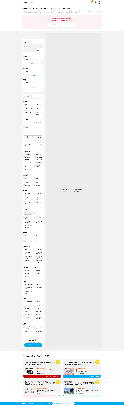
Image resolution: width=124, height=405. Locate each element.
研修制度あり (39, 301)
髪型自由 (38, 270)
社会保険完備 (28, 314)
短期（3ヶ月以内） (39, 109)
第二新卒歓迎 (28, 169)
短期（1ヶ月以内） (28, 109)
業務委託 (38, 185)
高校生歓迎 (38, 154)
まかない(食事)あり (28, 302)
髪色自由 (27, 270)
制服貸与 (27, 311)
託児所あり (27, 317)
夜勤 (37, 241)
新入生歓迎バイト (39, 123)
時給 (26, 137)
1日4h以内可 (39, 193)
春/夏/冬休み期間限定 (39, 113)
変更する (33, 63)
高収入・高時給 (28, 145)
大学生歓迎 (27, 157)
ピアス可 (38, 273)
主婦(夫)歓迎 (39, 159)
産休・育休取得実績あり (39, 317)
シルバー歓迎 (28, 162)
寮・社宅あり (28, 308)
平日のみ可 (38, 217)
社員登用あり (39, 314)
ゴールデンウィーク (28, 123)
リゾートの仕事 (28, 203)
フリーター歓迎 (28, 166)
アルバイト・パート (28, 179)
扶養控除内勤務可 (28, 194)
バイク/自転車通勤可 (28, 288)
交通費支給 (27, 306)
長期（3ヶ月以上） (28, 113)
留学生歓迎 (38, 162)
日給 (33, 137)
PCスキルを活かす (39, 327)
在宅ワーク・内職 (39, 198)
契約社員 (27, 182)
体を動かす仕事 (28, 198)
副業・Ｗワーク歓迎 (39, 166)
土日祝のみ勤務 (28, 217)
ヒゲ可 (37, 276)
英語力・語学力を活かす (28, 327)
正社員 (37, 178)
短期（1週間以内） (39, 105)
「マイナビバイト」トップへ (62, 25)
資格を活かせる (39, 332)
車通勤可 (38, 284)
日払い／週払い (39, 145)
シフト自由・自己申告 (28, 222)
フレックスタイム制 (39, 222)
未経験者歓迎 (28, 154)
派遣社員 (38, 182)
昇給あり (38, 308)
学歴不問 (27, 159)
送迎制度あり (39, 306)
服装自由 (27, 273)
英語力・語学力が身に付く (39, 288)
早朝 (26, 235)
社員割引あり (39, 311)
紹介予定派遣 (28, 185)
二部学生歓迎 (39, 157)
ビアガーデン (28, 127)
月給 (39, 137)
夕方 (37, 238)
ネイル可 (27, 276)
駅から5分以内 (28, 284)
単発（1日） (28, 104)
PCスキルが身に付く (28, 292)
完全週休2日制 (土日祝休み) (28, 226)
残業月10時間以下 (39, 203)
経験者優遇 (27, 331)
